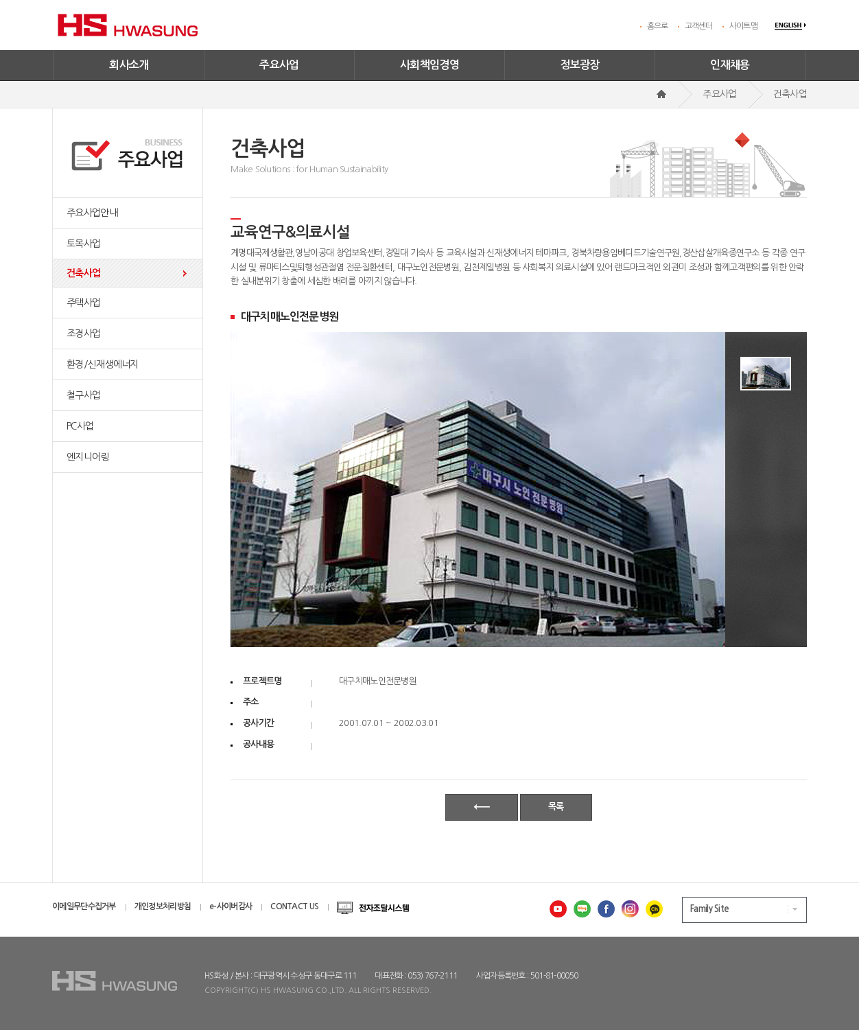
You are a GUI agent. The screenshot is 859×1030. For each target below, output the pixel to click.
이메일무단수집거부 (84, 906)
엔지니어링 (88, 457)
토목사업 (83, 243)
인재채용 (730, 65)
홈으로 (657, 26)
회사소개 (129, 65)
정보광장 (580, 65)
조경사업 (83, 333)
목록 (556, 806)
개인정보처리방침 (162, 906)
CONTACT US (294, 906)
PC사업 (80, 426)
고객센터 (699, 26)
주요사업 (279, 65)
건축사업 (83, 273)
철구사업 (83, 395)
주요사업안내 (92, 213)
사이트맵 (743, 26)
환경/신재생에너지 (103, 364)
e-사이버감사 (230, 906)
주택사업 (83, 302)
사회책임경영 (429, 65)
